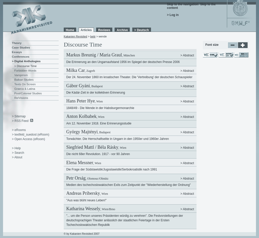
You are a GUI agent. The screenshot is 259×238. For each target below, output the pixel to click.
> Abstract (187, 55)
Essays (17, 52)
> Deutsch (141, 30)
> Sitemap (19, 116)
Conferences (20, 56)
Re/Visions (21, 97)
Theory (16, 43)
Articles (86, 30)
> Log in (173, 15)
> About (17, 157)
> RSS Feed (20, 121)
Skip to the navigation (183, 4)
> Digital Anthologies (26, 61)
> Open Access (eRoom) (28, 139)
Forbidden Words (25, 70)
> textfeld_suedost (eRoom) (30, 134)
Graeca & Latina (24, 88)
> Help (16, 148)
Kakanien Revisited (75, 36)
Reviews (104, 30)
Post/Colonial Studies (28, 93)
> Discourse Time (25, 66)
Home (70, 30)
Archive (122, 30)
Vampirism (21, 75)
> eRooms (19, 130)
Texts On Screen (25, 84)
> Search (18, 153)
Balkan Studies (24, 79)
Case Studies (21, 47)
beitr (93, 36)
